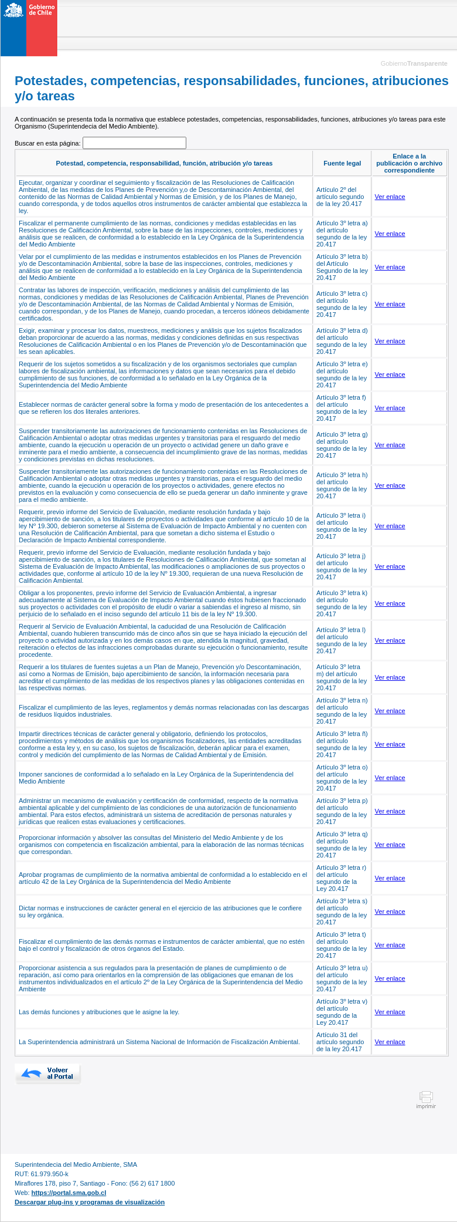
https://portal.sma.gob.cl (69, 1192)
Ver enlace (390, 196)
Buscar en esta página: (49, 143)
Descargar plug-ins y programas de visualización (90, 1202)
